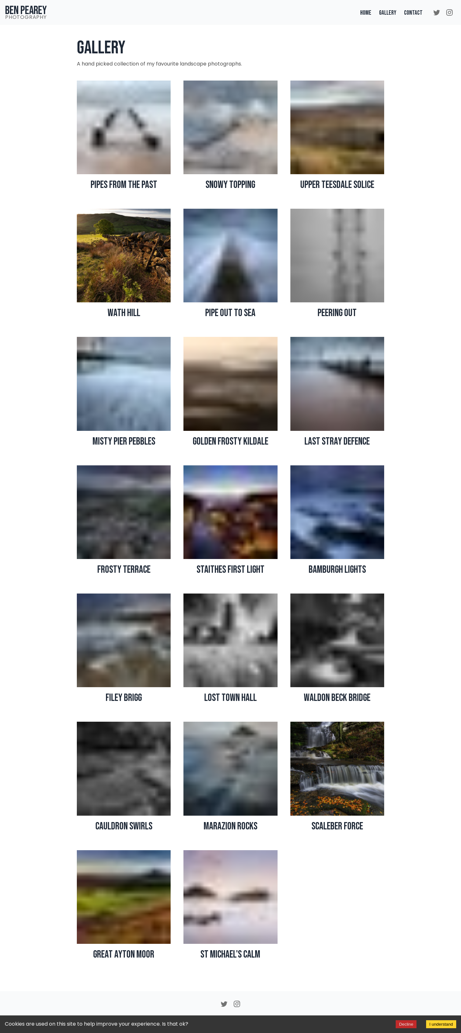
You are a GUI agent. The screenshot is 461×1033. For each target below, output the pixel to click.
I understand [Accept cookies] (441, 1024)
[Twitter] (436, 12)
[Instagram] (449, 12)
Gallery (387, 13)
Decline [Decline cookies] (406, 1024)
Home (365, 13)
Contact (413, 13)
